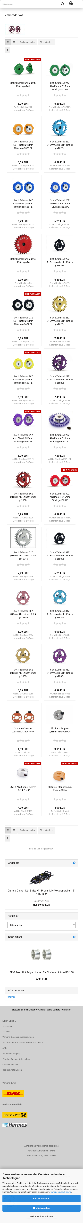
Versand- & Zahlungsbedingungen (18, 1037)
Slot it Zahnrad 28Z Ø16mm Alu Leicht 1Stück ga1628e (60, 320)
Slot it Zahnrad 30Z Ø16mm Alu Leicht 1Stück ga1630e (23, 496)
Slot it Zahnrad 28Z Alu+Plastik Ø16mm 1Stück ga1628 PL (23, 379)
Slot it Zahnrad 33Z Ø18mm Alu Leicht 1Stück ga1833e (23, 614)
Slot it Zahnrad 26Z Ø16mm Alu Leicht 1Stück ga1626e (60, 144)
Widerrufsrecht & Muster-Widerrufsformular (22, 1042)
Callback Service (10, 1064)
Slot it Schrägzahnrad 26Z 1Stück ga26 (23, 261)
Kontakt (6, 1031)
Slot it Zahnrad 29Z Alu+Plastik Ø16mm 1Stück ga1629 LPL (60, 438)
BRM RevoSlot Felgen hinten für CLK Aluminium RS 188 (41, 972)
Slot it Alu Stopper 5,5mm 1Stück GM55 (23, 789)
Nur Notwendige (41, 1208)
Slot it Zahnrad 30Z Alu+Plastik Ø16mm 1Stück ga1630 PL (60, 496)
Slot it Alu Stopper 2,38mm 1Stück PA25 (60, 730)
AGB (4, 1048)
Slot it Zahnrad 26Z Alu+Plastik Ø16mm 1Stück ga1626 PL (60, 203)
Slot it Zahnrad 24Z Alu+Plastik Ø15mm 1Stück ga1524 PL (60, 86)
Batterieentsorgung (11, 1053)
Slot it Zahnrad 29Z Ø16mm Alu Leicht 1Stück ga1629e (60, 379)
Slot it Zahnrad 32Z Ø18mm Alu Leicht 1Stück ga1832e (60, 555)
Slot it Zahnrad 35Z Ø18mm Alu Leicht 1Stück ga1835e (23, 673)
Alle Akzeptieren (41, 1198)
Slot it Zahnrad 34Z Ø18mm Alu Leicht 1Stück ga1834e (60, 614)
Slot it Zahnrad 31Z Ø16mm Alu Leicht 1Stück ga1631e (23, 555)
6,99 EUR (41, 979)
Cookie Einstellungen (12, 1070)
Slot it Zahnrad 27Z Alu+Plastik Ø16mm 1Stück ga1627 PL (23, 320)
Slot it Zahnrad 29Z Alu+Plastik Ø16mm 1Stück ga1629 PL (23, 438)
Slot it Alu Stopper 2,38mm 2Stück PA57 (23, 730)
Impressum (7, 1026)
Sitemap (11, 997)
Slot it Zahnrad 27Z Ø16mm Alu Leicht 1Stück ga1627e (60, 262)
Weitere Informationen (41, 1216)
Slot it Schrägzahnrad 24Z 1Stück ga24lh (23, 85)
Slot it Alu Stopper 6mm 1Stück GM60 (60, 789)
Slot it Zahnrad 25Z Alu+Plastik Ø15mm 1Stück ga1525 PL (23, 144)
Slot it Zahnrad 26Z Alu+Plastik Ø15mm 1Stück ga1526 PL (23, 203)
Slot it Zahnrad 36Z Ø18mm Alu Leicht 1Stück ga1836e (60, 673)
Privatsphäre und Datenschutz (16, 1059)
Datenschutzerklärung (61, 1192)
